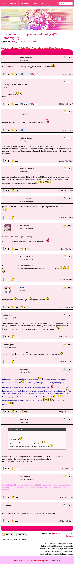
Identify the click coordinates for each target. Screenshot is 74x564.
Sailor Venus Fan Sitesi (22, 561)
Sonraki (33, 42)
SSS (35, 3)
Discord (13, 3)
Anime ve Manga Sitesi (41, 561)
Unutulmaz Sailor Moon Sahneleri (48, 48)
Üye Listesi (25, 3)
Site (3, 3)
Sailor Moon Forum (9, 48)
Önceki (13, 42)
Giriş (44, 3)
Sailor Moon (26, 48)
